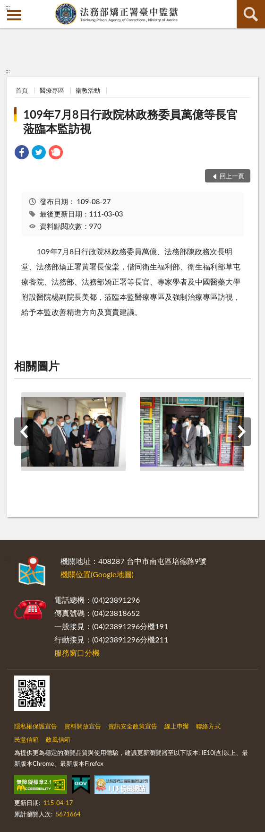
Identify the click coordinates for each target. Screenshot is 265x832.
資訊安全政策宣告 (132, 726)
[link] (22, 153)
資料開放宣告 (82, 726)
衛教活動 (88, 90)
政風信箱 (58, 739)
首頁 (22, 90)
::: (7, 7)
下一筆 (241, 431)
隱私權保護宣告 (35, 726)
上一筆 (23, 431)
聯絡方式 (208, 726)
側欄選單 (14, 15)
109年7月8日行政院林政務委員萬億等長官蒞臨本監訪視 (130, 121)
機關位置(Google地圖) (97, 574)
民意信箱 (26, 739)
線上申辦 (176, 726)
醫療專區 (52, 90)
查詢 (251, 14)
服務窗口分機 (77, 652)
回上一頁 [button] (232, 176)
